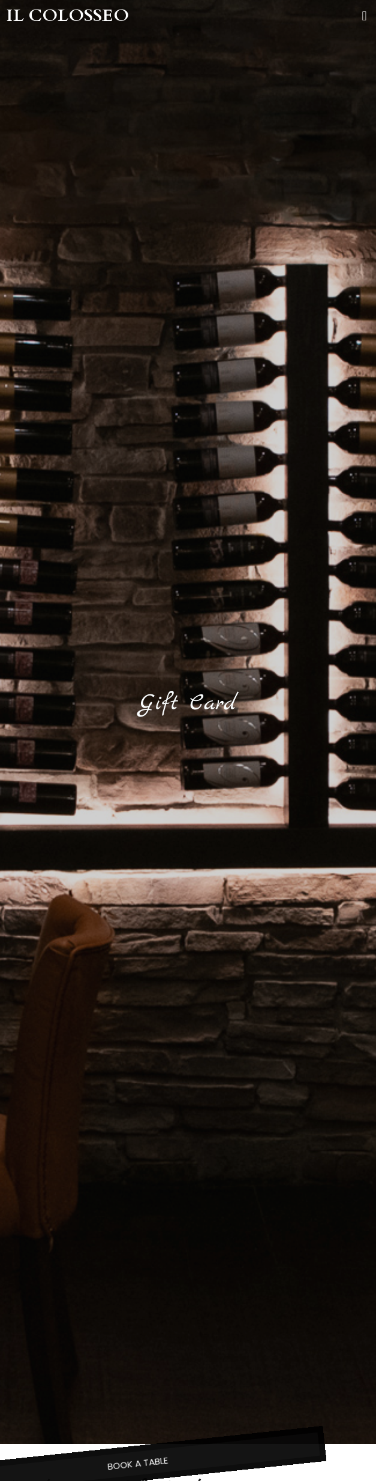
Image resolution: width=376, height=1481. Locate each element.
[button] (364, 16)
